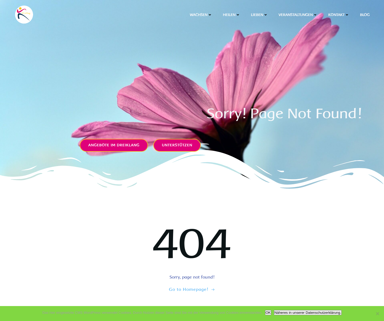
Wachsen (201, 15)
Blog (365, 15)
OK (268, 313)
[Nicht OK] (377, 313)
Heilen (231, 15)
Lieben (259, 15)
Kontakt (338, 15)
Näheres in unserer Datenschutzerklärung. (307, 313)
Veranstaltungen (298, 15)
